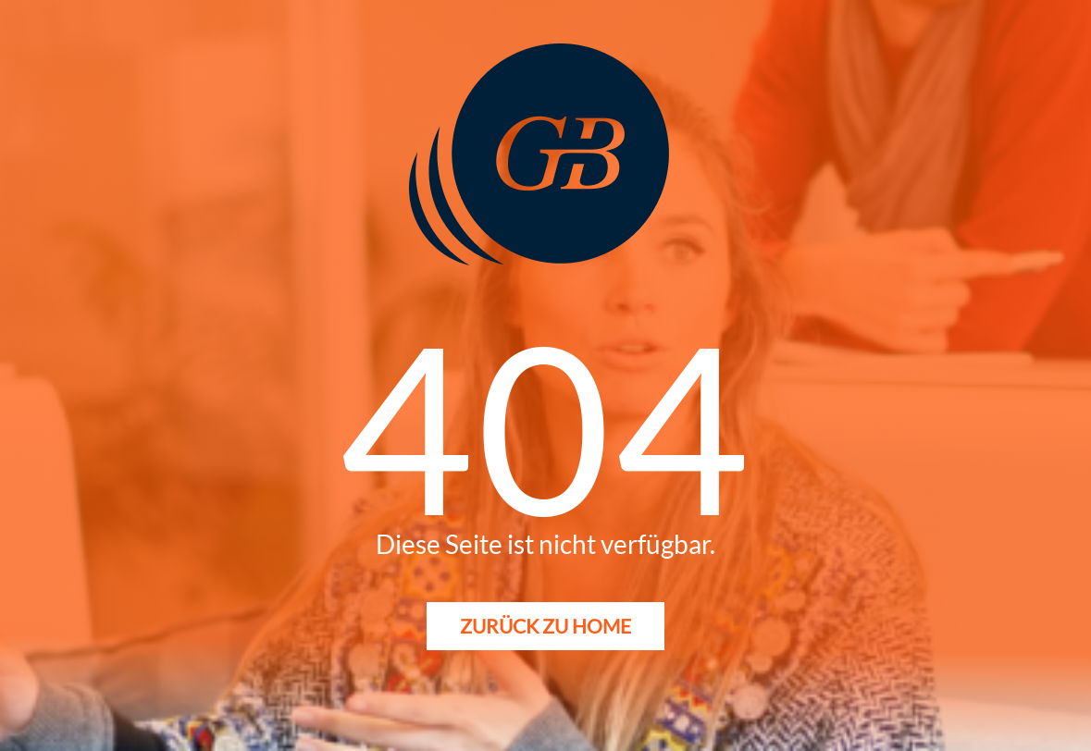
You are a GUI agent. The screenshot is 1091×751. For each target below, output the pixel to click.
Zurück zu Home (545, 625)
